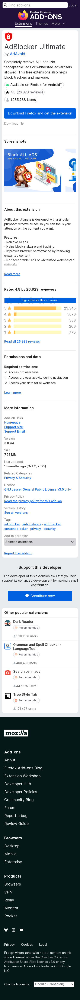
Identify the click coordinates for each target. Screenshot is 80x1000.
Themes (41, 23)
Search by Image (27, 671)
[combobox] (35, 5)
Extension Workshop (22, 776)
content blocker (16, 528)
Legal (43, 944)
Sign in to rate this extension (40, 300)
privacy (35, 528)
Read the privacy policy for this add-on (33, 501)
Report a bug (16, 815)
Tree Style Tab (25, 694)
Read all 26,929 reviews (22, 341)
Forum (9, 807)
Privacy (9, 944)
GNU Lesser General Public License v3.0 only (37, 489)
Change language (16, 984)
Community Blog (19, 799)
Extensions (23, 23)
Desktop (11, 846)
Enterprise (13, 862)
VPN (8, 892)
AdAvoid (17, 54)
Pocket (10, 916)
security (50, 528)
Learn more (12, 392)
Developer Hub (17, 784)
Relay (9, 900)
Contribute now (40, 596)
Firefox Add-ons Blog (23, 768)
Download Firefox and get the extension (40, 113)
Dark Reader (23, 622)
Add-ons (12, 752)
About (9, 760)
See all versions (16, 512)
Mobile (10, 854)
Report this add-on (18, 553)
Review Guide (16, 823)
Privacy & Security (17, 478)
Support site (13, 427)
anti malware (31, 524)
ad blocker (12, 524)
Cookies (27, 944)
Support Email (14, 431)
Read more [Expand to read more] (12, 274)
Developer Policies (20, 792)
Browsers (12, 884)
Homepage (12, 422)
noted (44, 952)
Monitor (11, 908)
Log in (73, 5)
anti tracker (52, 524)
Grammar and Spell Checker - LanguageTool (37, 647)
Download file (14, 123)
